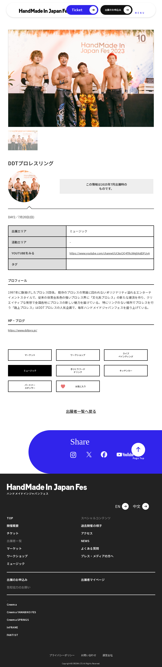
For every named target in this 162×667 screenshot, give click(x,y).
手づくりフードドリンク (79, 373)
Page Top (138, 457)
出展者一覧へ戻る (81, 411)
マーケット (30, 358)
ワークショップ (79, 358)
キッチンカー (126, 373)
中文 (136, 505)
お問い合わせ (88, 654)
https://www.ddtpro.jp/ (24, 334)
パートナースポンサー (30, 387)
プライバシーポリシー (62, 654)
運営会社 (108, 654)
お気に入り (74, 387)
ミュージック (30, 373)
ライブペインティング (126, 358)
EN (117, 505)
